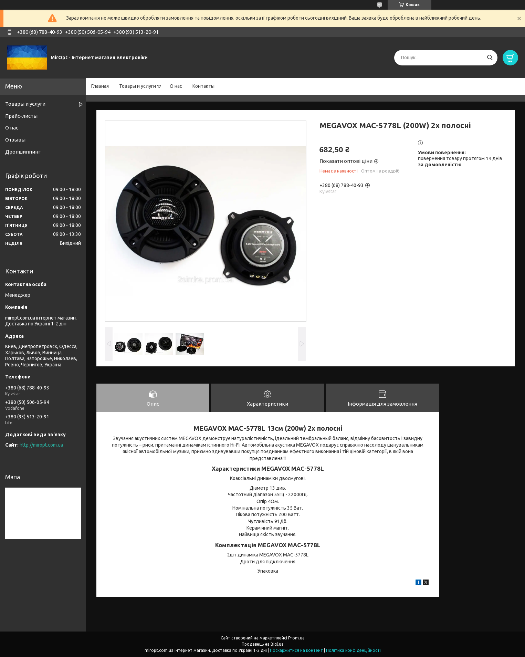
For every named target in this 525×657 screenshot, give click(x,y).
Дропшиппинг (23, 152)
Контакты (203, 86)
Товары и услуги (137, 86)
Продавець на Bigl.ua (263, 644)
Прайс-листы (21, 116)
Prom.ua (296, 638)
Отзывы (15, 140)
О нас (176, 86)
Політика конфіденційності (353, 650)
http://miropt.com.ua (41, 445)
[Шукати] (489, 57)
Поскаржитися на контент (296, 650)
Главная (100, 86)
